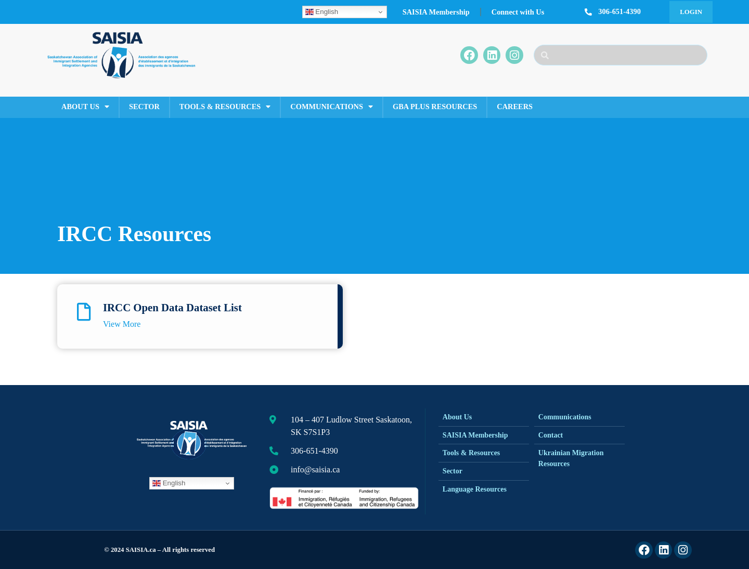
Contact (550, 435)
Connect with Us (518, 12)
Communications (331, 106)
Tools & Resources (224, 106)
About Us (85, 106)
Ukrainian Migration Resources (571, 458)
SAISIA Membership (436, 12)
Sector (144, 106)
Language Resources (475, 489)
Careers (515, 106)
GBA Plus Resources (435, 106)
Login (691, 12)
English (321, 12)
